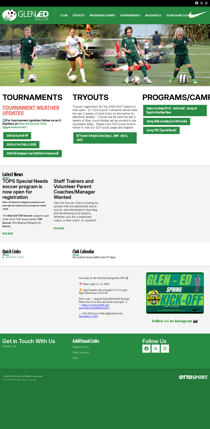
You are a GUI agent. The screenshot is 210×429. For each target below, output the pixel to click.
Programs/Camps (104, 15)
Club (65, 15)
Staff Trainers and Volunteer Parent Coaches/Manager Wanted (74, 189)
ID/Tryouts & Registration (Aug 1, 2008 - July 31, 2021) (102, 137)
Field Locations (80, 352)
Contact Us (9, 346)
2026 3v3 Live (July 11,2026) (21, 144)
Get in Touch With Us (28, 341)
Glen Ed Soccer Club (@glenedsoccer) (24, 125)
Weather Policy (15, 257)
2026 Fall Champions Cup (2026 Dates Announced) (32, 153)
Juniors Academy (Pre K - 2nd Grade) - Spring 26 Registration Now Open (171, 110)
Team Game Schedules (184, 15)
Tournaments (132, 15)
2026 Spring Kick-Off (17, 135)
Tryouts (80, 15)
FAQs (75, 357)
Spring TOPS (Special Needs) (161, 130)
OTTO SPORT (11, 379)
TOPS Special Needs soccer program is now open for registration (25, 189)
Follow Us (154, 341)
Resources (155, 15)
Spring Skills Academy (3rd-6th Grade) (166, 121)
